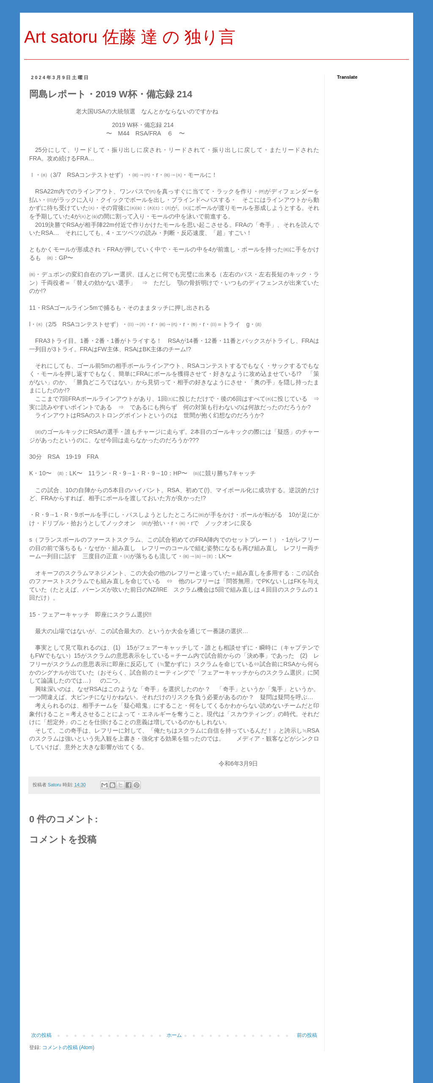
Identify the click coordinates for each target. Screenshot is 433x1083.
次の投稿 (41, 1035)
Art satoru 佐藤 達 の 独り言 (130, 37)
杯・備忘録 (143, 124)
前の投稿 (307, 1035)
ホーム (174, 1035)
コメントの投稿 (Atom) (68, 1047)
